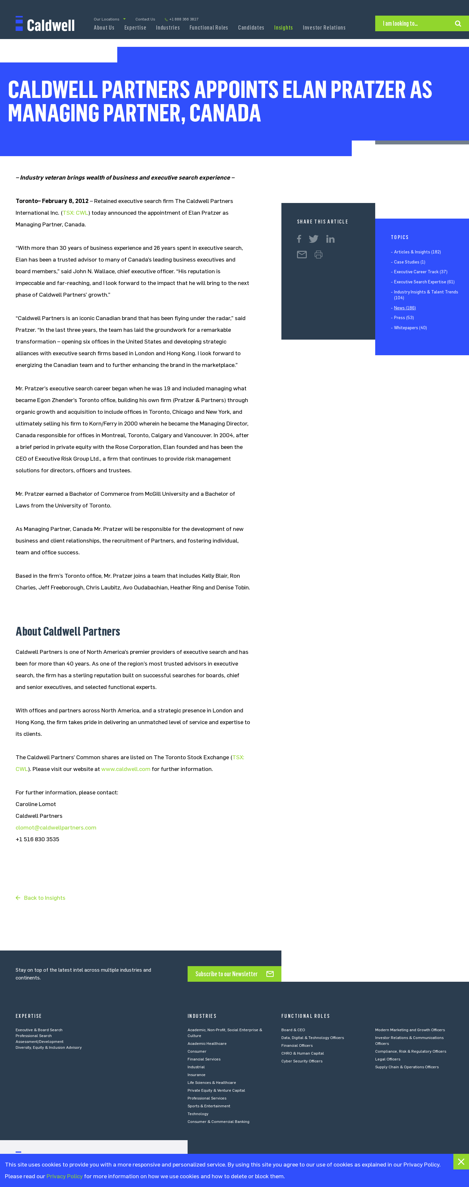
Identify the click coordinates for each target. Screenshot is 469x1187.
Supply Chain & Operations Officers (407, 1067)
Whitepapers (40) (410, 327)
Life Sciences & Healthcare (212, 1082)
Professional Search (34, 1035)
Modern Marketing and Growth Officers (410, 1030)
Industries (168, 27)
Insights (283, 27)
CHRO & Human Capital (302, 1053)
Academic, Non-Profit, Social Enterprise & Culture (225, 1033)
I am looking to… (400, 23)
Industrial (196, 1067)
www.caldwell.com (125, 769)
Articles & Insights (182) (417, 252)
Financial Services (204, 1059)
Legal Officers (387, 1059)
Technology (198, 1114)
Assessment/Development (40, 1041)
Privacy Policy (65, 1176)
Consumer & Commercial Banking (218, 1121)
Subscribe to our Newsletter (226, 974)
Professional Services (207, 1098)
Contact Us (145, 19)
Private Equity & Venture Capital (216, 1090)
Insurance (197, 1074)
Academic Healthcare (207, 1043)
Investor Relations (324, 27)
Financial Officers (297, 1045)
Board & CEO (293, 1030)
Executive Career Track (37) (421, 271)
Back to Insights (44, 897)
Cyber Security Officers (301, 1061)
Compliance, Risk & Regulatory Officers (410, 1051)
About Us (104, 27)
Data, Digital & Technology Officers (312, 1037)
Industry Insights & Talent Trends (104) (426, 295)
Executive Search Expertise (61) (424, 281)
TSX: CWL (75, 212)
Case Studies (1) (409, 262)
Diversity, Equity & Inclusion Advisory (49, 1047)
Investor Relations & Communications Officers (409, 1040)
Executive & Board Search (39, 1030)
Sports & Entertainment (209, 1106)
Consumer (197, 1051)
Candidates (251, 27)
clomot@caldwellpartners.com (56, 827)
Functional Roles (209, 27)
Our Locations (106, 19)
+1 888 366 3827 (184, 19)
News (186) (405, 307)
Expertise (135, 27)
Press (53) (404, 317)
